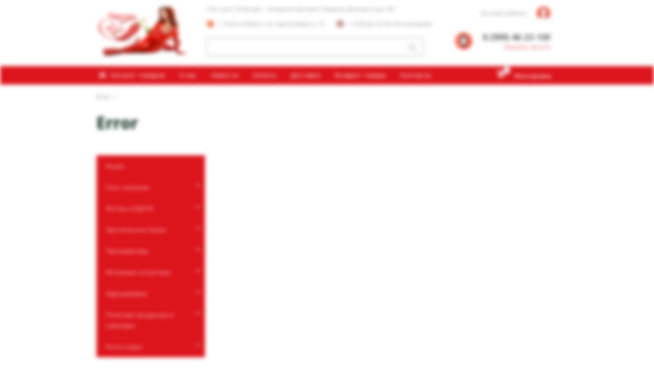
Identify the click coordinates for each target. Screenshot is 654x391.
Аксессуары (124, 347)
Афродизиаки (126, 294)
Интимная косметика (138, 272)
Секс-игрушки (127, 187)
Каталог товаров (137, 75)
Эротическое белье (136, 230)
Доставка (305, 75)
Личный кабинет (503, 13)
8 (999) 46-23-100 (516, 37)
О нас (188, 75)
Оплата (264, 75)
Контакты (415, 75)
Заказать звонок (527, 47)
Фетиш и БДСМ (129, 209)
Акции (115, 166)
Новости (224, 75)
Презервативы (127, 251)
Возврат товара (360, 75)
